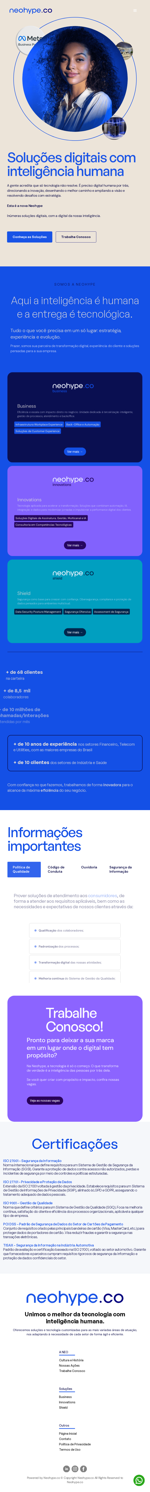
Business (65, 1398)
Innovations (67, 1404)
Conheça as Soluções (28, 237)
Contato (65, 1441)
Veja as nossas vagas (43, 1100)
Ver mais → (75, 455)
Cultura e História (71, 1362)
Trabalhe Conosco (74, 237)
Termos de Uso (70, 1451)
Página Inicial (68, 1435)
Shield (63, 1409)
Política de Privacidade (75, 1446)
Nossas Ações (69, 1367)
